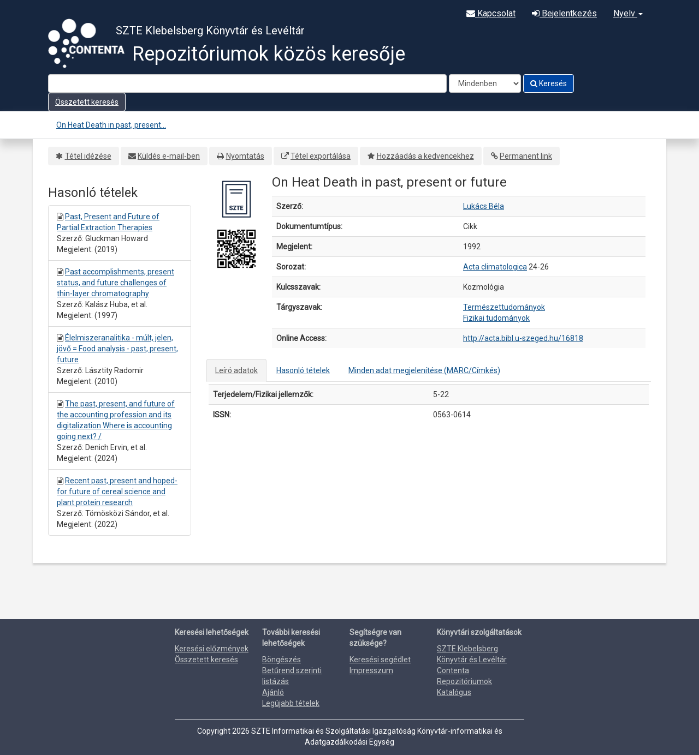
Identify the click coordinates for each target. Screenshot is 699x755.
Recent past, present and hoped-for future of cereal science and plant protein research (117, 491)
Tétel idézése (88, 156)
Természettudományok (504, 307)
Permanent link (526, 156)
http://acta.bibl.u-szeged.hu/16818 (523, 338)
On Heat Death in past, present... (111, 125)
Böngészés (281, 659)
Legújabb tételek (290, 703)
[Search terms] (247, 83)
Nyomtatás (245, 156)
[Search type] (485, 83)
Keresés (548, 83)
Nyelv (628, 13)
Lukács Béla (483, 206)
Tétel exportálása (321, 156)
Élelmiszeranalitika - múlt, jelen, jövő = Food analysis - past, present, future (117, 348)
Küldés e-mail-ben (169, 156)
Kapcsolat (491, 13)
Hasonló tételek (303, 370)
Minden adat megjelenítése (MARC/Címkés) (424, 370)
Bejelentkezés (564, 13)
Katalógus (454, 692)
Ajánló (273, 692)
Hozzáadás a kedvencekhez (425, 156)
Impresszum (371, 670)
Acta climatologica (495, 266)
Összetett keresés (87, 102)
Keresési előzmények (211, 648)
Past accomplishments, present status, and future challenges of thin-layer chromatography (115, 282)
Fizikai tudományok (496, 318)
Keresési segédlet (380, 659)
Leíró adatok (236, 370)
